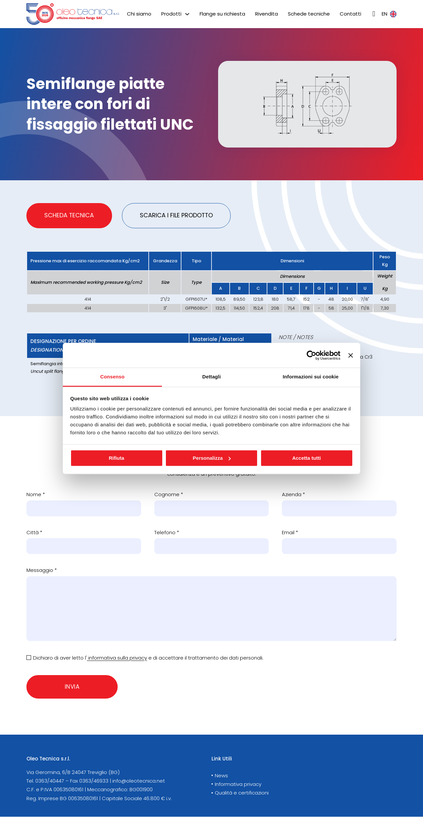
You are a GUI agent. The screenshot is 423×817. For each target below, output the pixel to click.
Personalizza (212, 458)
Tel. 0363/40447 (45, 781)
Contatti (350, 13)
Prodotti (171, 13)
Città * (34, 533)
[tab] (69, 216)
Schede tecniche (309, 13)
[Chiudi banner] (350, 355)
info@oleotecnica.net (138, 781)
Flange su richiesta (222, 13)
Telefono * (166, 533)
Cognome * (168, 495)
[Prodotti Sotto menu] (187, 14)
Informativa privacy (238, 784)
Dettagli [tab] (211, 376)
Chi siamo (139, 13)
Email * (290, 533)
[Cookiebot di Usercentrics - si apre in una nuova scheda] (311, 355)
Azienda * (293, 495)
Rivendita (266, 13)
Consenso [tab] (112, 376)
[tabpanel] (211, 322)
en (389, 14)
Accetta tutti (306, 458)
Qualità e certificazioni (242, 793)
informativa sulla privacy (117, 658)
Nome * (35, 495)
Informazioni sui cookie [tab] (311, 376)
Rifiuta (116, 458)
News (221, 775)
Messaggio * (41, 571)
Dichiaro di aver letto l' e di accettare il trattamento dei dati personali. (148, 658)
